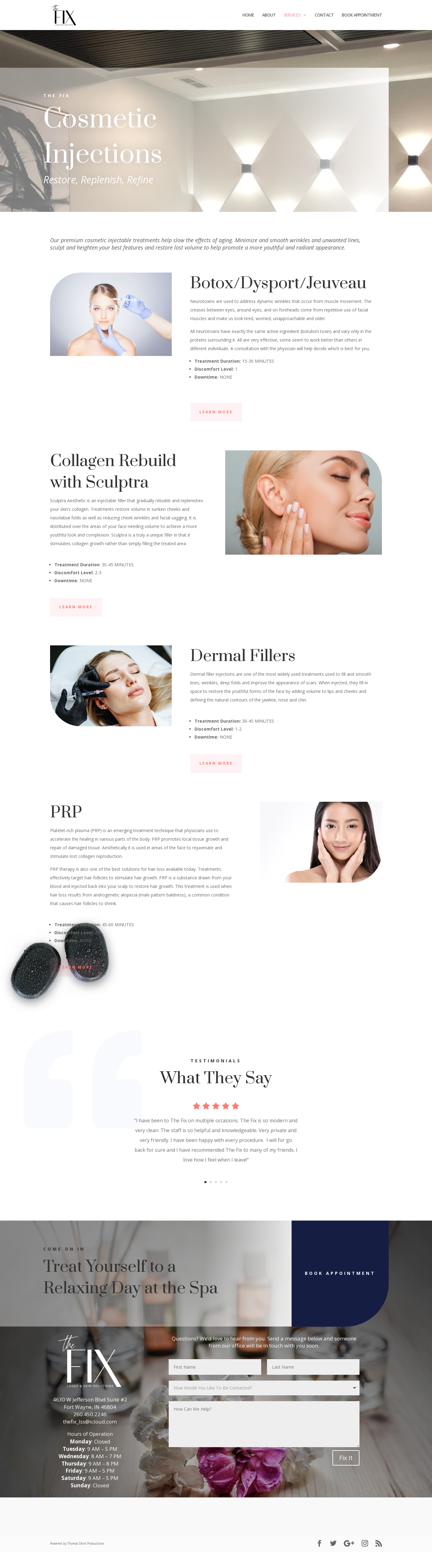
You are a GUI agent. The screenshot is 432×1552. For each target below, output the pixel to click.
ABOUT (269, 15)
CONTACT (324, 15)
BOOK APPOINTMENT (362, 15)
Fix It (346, 1458)
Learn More (216, 412)
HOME (248, 15)
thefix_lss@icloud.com (90, 1421)
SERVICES (292, 15)
